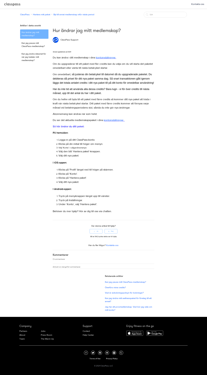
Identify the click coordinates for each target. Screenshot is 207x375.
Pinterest (107, 353)
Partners (23, 331)
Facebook (86, 353)
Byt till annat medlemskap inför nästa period (73, 14)
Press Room (46, 335)
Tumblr (121, 353)
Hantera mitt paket (41, 14)
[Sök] (165, 15)
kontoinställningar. (106, 57)
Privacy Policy (112, 358)
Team (22, 339)
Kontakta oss (197, 4)
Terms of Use (95, 358)
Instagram (100, 353)
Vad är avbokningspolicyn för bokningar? (124, 292)
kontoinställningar (113, 120)
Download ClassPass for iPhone (134, 333)
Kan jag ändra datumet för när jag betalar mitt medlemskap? (34, 57)
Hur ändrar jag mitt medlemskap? (30, 34)
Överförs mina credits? (115, 287)
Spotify (114, 353)
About (22, 335)
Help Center (88, 335)
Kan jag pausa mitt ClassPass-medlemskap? (33, 45)
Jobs (43, 331)
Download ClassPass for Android (154, 333)
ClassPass (12, 5)
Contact (86, 331)
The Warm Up (47, 339)
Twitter (93, 353)
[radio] (96, 231)
